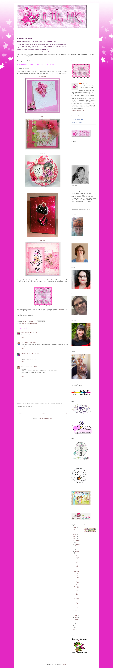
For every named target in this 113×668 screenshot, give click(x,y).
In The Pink (84, 83)
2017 (74, 529)
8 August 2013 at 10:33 (31, 332)
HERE (60, 309)
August (77, 555)
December (77, 540)
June (76, 613)
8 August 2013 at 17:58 (33, 353)
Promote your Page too (76, 122)
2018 (74, 527)
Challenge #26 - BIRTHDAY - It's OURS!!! (76, 591)
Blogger (64, 664)
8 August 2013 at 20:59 (31, 366)
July (76, 610)
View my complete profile (78, 110)
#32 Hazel (42, 191)
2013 (74, 538)
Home (43, 413)
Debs (22, 366)
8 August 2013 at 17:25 (29, 342)
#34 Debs (42, 240)
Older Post (64, 413)
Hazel (22, 332)
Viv (22, 342)
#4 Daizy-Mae (42, 76)
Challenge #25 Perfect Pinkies (29, 323)
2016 (74, 532)
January (77, 625)
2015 (74, 534)
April (76, 617)
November (77, 544)
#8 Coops (42, 153)
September (77, 551)
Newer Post (21, 413)
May (76, 615)
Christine (23, 353)
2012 (74, 629)
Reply (22, 337)
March (76, 619)
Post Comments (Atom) (46, 418)
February (77, 622)
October (77, 548)
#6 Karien (42, 116)
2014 (74, 536)
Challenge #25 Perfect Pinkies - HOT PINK (76, 603)
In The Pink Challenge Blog (77, 119)
